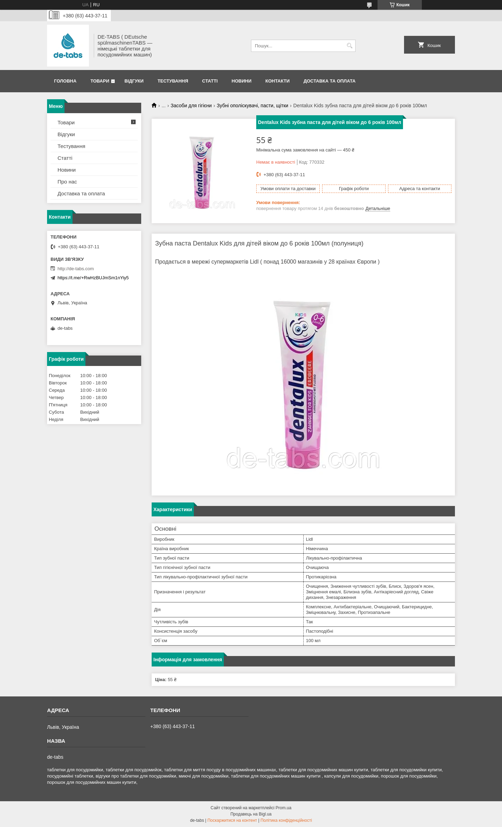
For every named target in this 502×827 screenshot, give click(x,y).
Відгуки (134, 81)
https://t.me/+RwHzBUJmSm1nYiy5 (93, 277)
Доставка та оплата (330, 81)
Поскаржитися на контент (232, 820)
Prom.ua (283, 807)
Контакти (277, 81)
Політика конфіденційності (286, 820)
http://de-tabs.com (76, 268)
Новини (241, 81)
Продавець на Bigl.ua (251, 814)
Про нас (67, 182)
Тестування (173, 81)
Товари (99, 81)
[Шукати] (349, 46)
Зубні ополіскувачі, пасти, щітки (252, 105)
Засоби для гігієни (191, 105)
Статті (210, 81)
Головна (65, 81)
